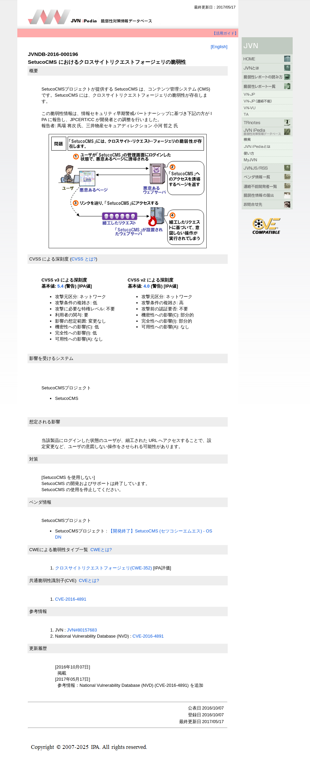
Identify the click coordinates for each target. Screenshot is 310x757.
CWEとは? (101, 549)
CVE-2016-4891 (70, 599)
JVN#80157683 (82, 630)
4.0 (146, 286)
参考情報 (38, 611)
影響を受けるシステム (51, 358)
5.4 (60, 286)
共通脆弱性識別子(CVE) (52, 580)
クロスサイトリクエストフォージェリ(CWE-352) (103, 567)
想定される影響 (44, 421)
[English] (219, 46)
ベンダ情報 (40, 502)
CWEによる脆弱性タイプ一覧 (58, 549)
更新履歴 (38, 648)
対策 (33, 459)
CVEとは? (89, 580)
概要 (33, 70)
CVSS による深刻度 (49, 258)
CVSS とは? (83, 258)
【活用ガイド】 (225, 33)
